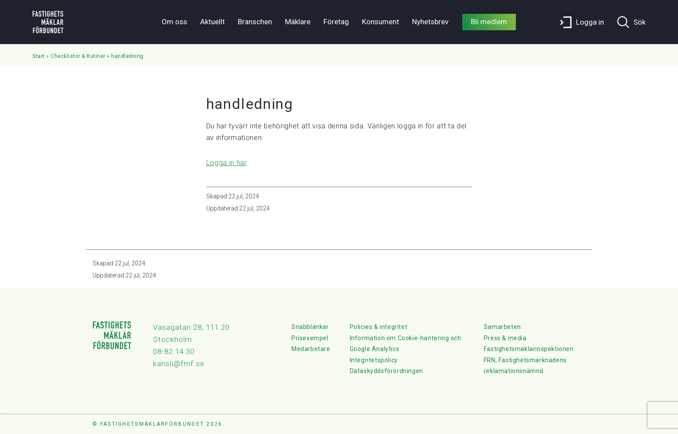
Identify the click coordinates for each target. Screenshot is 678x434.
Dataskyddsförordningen (386, 370)
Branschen (255, 21)
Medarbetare (310, 348)
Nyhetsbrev (430, 21)
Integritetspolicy (374, 360)
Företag (336, 21)
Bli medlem (489, 21)
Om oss (174, 21)
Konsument (380, 21)
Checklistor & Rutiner (78, 56)
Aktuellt (212, 21)
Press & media (505, 338)
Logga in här (226, 163)
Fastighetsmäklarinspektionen (529, 348)
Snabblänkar (310, 326)
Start (38, 56)
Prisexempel (310, 338)
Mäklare (297, 21)
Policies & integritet (379, 326)
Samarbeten (502, 326)
